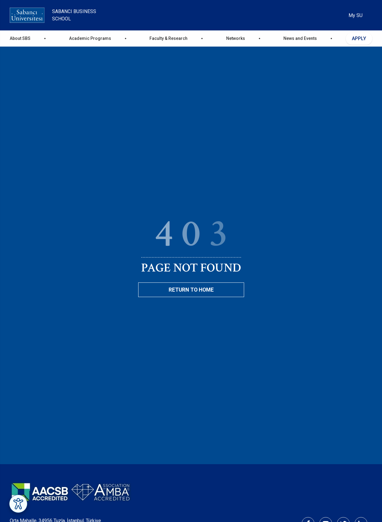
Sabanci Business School (74, 15)
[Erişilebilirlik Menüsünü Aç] (18, 504)
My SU (356, 15)
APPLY (359, 38)
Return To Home (191, 290)
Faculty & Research (168, 38)
